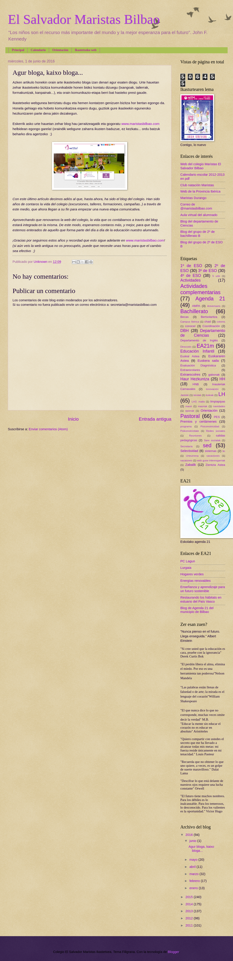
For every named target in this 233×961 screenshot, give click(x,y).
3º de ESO (207, 270)
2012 (190, 918)
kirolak (197, 395)
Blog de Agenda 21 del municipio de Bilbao (197, 610)
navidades (219, 406)
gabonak (214, 374)
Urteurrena (192, 455)
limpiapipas (217, 401)
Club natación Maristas (197, 185)
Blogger (173, 952)
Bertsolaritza (209, 317)
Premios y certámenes (198, 421)
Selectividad (189, 451)
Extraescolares (190, 370)
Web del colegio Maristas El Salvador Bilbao (200, 166)
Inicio (73, 419)
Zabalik (190, 465)
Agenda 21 (210, 299)
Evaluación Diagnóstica (198, 365)
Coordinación (211, 326)
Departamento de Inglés (199, 340)
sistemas (210, 451)
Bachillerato (194, 311)
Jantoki (184, 395)
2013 (190, 911)
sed (207, 445)
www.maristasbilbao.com (140, 124)
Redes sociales (215, 430)
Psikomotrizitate (189, 430)
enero (194, 888)
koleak (210, 395)
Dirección (185, 346)
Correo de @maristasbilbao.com (196, 206)
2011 (190, 925)
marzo (194, 874)
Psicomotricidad (210, 426)
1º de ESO (191, 265)
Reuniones (195, 435)
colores (221, 321)
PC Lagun (187, 561)
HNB (195, 384)
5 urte (216, 275)
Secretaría (186, 446)
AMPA (196, 306)
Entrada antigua (155, 419)
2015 (190, 897)
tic (223, 450)
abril (192, 867)
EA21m (205, 346)
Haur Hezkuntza (194, 379)
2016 (190, 835)
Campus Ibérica (189, 321)
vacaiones (186, 460)
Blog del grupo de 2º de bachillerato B (197, 234)
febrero (195, 881)
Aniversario (213, 305)
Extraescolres (190, 374)
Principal (18, 50)
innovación (212, 388)
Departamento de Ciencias (202, 333)
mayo (193, 859)
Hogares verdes (192, 574)
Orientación (60, 50)
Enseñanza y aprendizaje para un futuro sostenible (202, 589)
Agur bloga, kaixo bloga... (201, 848)
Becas (184, 317)
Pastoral (190, 416)
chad (207, 321)
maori (189, 406)
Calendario (38, 50)
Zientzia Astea (215, 465)
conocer (190, 326)
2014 (190, 904)
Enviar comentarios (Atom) (48, 429)
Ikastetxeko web (86, 50)
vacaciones (213, 455)
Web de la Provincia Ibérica (200, 191)
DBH (184, 330)
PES (217, 417)
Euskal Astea (189, 356)
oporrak (189, 410)
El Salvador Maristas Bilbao (84, 19)
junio (193, 841)
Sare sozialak (212, 440)
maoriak (202, 406)
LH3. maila (198, 401)
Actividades (190, 280)
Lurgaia (185, 567)
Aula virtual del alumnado (198, 215)
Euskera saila (208, 360)
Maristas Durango (193, 198)
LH (221, 394)
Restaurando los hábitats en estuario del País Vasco (200, 599)
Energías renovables (195, 580)
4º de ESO (190, 275)
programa (186, 426)
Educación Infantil (197, 351)
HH (222, 379)
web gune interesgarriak (211, 460)
